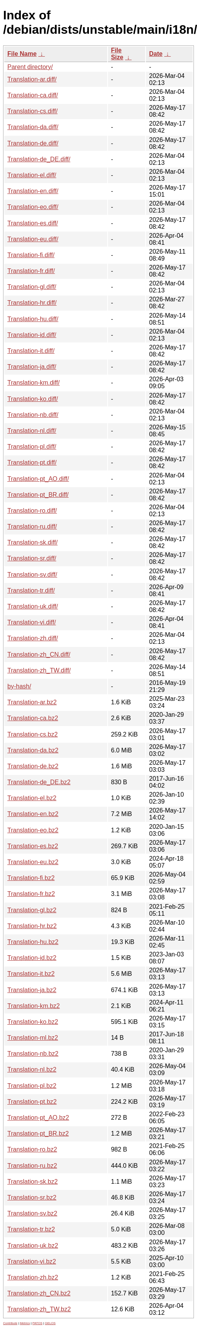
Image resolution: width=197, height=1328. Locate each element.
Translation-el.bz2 (32, 798)
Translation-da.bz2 (32, 750)
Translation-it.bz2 (31, 973)
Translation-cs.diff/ (32, 111)
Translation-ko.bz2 (32, 1021)
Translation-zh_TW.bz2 (39, 1309)
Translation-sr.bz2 (32, 1197)
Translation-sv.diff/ (32, 574)
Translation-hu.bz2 (32, 942)
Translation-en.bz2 (32, 814)
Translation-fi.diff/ (31, 255)
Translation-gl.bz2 (32, 910)
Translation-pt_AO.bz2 (38, 1117)
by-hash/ (19, 686)
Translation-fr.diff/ (31, 271)
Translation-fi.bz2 (31, 878)
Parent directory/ (30, 67)
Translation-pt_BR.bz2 (38, 1133)
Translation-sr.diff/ (31, 558)
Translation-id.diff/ (31, 335)
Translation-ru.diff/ (32, 526)
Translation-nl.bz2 (32, 1069)
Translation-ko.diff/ (32, 399)
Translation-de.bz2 (32, 766)
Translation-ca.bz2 (32, 718)
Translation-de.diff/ (32, 143)
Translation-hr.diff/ (32, 302)
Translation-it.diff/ (31, 351)
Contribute (10, 1323)
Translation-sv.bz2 (32, 1213)
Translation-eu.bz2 (32, 862)
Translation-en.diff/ (32, 191)
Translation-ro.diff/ (32, 510)
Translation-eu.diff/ (32, 239)
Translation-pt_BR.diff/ (38, 494)
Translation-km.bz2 (33, 1006)
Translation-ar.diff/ (32, 79)
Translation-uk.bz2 (32, 1245)
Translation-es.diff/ (32, 223)
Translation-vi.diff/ (31, 622)
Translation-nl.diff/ (31, 430)
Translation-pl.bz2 (32, 1085)
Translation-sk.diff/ (32, 542)
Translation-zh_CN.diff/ (38, 654)
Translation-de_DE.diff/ (38, 159)
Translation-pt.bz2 (32, 1101)
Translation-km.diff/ (33, 382)
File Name (22, 53)
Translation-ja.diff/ (31, 366)
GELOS (50, 1323)
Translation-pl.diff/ (31, 446)
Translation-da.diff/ (32, 127)
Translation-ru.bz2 (32, 1165)
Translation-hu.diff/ (32, 319)
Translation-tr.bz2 (31, 1229)
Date (156, 53)
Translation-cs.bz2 (32, 734)
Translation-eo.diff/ (32, 207)
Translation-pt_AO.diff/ (38, 479)
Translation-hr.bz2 (32, 926)
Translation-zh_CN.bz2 (38, 1293)
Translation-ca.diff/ (32, 95)
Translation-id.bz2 (32, 957)
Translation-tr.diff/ (31, 590)
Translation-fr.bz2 (31, 894)
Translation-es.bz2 (32, 846)
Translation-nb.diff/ (32, 415)
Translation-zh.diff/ (32, 638)
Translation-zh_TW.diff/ (39, 670)
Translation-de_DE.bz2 (38, 782)
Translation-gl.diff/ (31, 287)
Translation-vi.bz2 (31, 1261)
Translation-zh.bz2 (32, 1277)
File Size (117, 54)
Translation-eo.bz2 (32, 830)
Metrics (25, 1323)
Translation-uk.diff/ (32, 606)
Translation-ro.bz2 (32, 1149)
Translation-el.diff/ (31, 175)
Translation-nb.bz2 (32, 1053)
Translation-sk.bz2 (32, 1181)
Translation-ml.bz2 (32, 1037)
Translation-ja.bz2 (32, 990)
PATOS (38, 1323)
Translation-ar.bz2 (32, 702)
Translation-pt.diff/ (32, 462)
